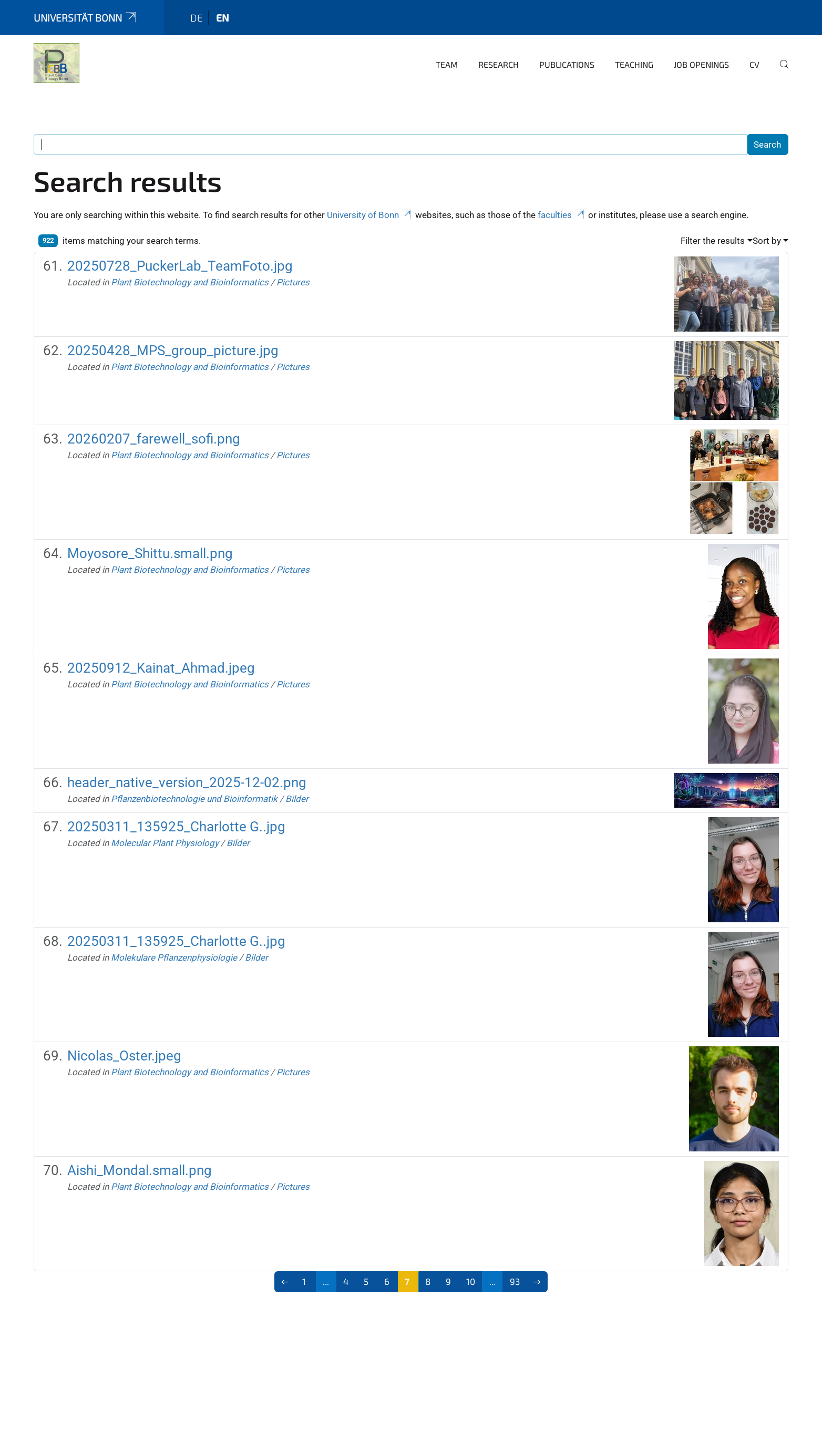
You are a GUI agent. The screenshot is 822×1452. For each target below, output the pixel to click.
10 (470, 1281)
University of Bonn (370, 215)
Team (447, 64)
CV (754, 64)
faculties (562, 215)
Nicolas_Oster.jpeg (124, 1056)
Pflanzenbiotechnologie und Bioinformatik (194, 799)
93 (515, 1281)
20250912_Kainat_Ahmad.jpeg (161, 668)
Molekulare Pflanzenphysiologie (174, 957)
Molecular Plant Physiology (165, 843)
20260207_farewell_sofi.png (153, 439)
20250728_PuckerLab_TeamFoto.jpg (180, 266)
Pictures (293, 282)
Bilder (297, 799)
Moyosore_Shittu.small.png (150, 553)
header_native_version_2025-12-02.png (186, 782)
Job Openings (701, 64)
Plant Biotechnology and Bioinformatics (190, 282)
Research (498, 64)
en (222, 18)
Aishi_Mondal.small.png (139, 1170)
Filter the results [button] (713, 240)
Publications (566, 64)
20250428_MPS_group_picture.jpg (173, 350)
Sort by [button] (767, 240)
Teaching (634, 64)
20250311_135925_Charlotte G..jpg (176, 827)
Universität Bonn (86, 18)
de (196, 18)
